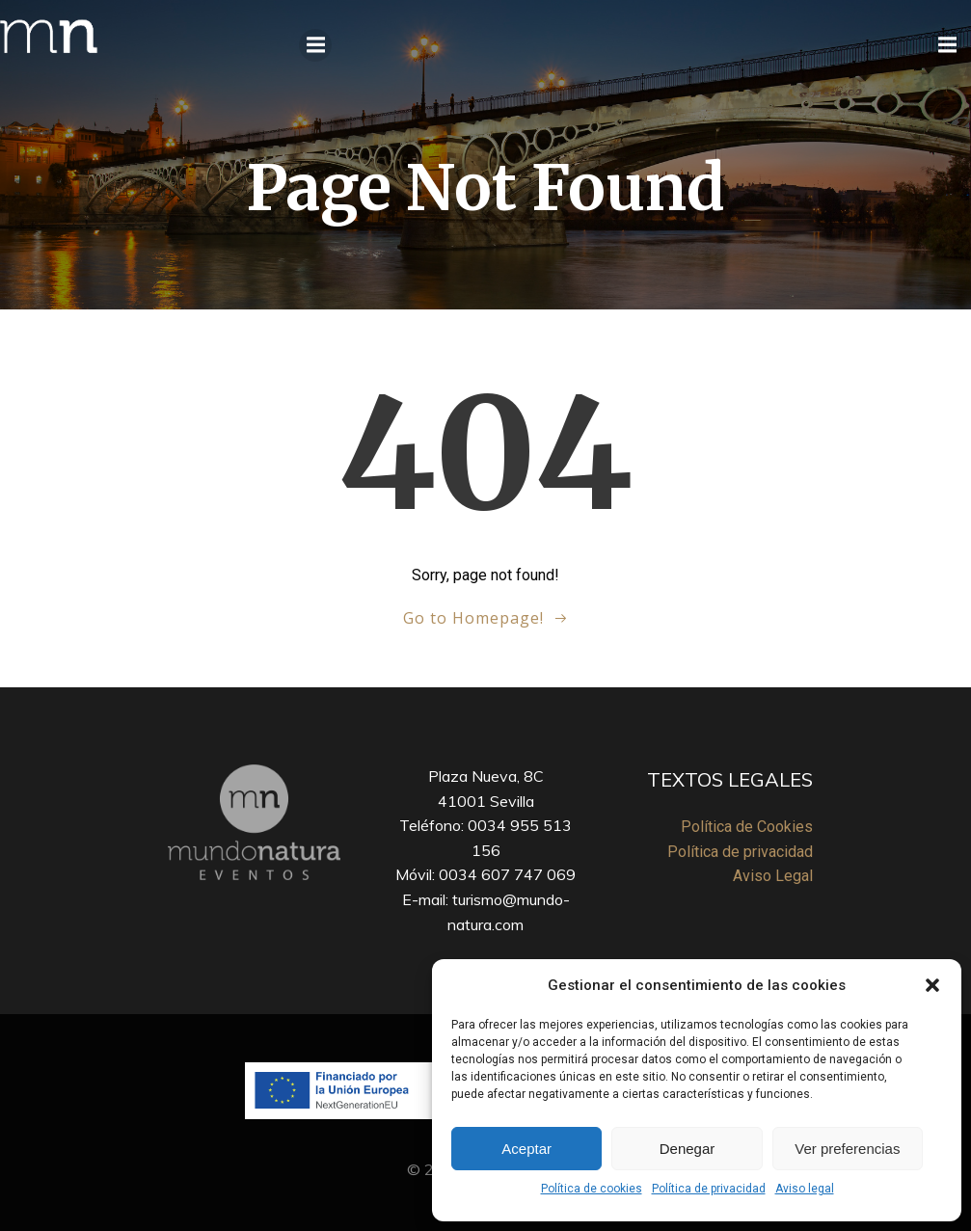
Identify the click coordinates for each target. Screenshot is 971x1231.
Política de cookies (591, 1188)
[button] (932, 985)
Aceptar (526, 1148)
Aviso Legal (773, 876)
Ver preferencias (847, 1148)
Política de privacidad (709, 1188)
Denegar (687, 1148)
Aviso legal (804, 1188)
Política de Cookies (747, 826)
